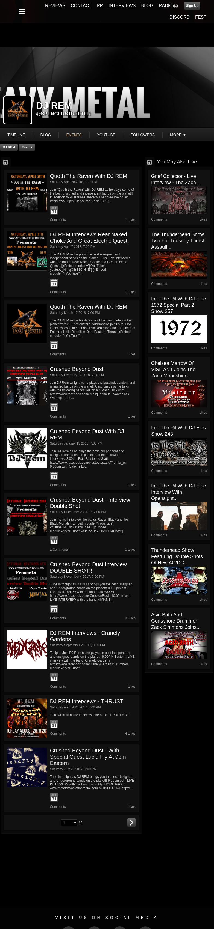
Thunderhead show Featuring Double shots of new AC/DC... (177, 556)
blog (45, 135)
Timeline (16, 135)
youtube (106, 135)
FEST (200, 17)
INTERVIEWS (122, 5)
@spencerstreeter (63, 114)
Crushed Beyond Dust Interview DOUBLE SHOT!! (88, 567)
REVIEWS (55, 5)
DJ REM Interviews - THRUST (87, 701)
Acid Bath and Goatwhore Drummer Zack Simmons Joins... (176, 621)
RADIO (166, 5)
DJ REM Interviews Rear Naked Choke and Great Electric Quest (88, 237)
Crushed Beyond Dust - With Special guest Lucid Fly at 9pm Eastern (88, 757)
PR (100, 5)
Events (27, 147)
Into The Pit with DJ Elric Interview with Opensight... (178, 492)
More (178, 135)
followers (143, 135)
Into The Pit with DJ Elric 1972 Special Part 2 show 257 (178, 305)
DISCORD (179, 17)
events (73, 135)
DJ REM (9, 147)
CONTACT (81, 5)
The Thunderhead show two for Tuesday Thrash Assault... (178, 241)
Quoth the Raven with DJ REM (88, 176)
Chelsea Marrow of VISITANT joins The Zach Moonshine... (173, 370)
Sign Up (192, 6)
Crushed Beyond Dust (77, 369)
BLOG (147, 5)
